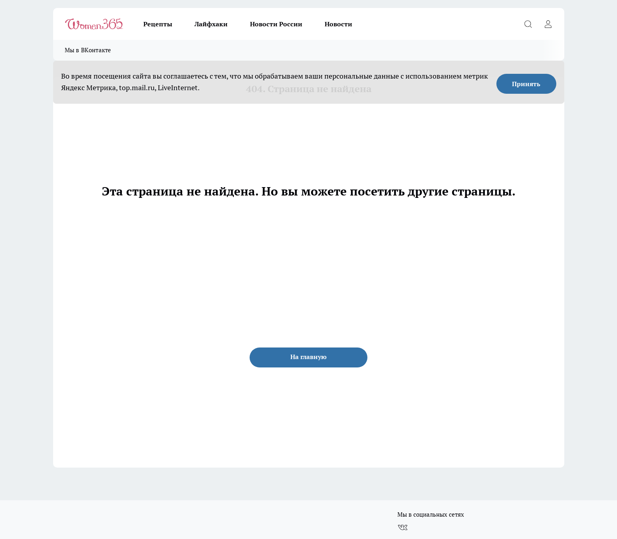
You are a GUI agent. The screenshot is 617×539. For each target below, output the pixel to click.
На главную (308, 357)
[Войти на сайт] (548, 24)
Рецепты (157, 24)
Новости (338, 24)
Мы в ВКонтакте (88, 50)
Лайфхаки (211, 24)
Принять (526, 84)
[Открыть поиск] (528, 24)
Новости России (276, 24)
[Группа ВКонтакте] (403, 527)
